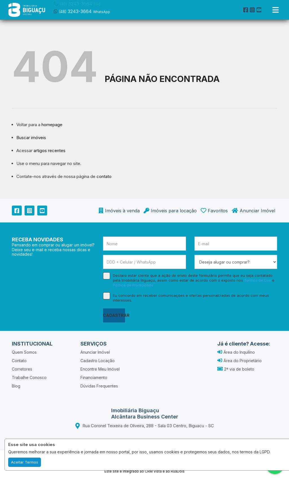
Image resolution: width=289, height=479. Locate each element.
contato (104, 176)
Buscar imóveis (31, 137)
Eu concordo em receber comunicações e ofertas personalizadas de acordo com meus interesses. (186, 297)
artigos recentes (49, 150)
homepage (51, 124)
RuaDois (178, 471)
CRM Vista (153, 471)
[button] (90, 9)
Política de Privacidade (133, 285)
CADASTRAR (114, 315)
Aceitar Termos (24, 462)
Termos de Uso (257, 280)
